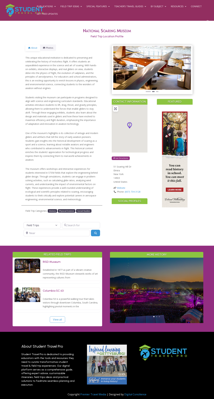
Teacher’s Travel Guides (128, 6)
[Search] (95, 233)
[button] (119, 69)
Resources (177, 6)
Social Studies (83, 211)
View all (57, 319)
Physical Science (66, 211)
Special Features (96, 6)
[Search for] (81, 225)
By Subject (157, 6)
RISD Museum (51, 262)
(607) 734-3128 (132, 191)
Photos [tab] (50, 47)
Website (121, 187)
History (52, 211)
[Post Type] (42, 225)
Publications (45, 6)
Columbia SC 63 (53, 290)
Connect (196, 6)
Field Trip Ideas (69, 6)
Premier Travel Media (93, 394)
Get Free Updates (47, 14)
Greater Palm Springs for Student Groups (157, 278)
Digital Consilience (135, 394)
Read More (157, 303)
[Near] (57, 233)
